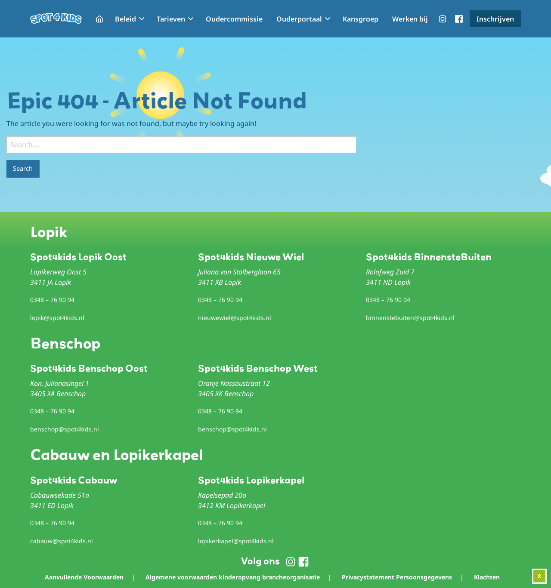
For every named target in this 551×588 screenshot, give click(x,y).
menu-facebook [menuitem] (459, 19)
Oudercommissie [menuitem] (234, 19)
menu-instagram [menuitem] (442, 19)
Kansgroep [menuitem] (360, 19)
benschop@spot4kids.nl (64, 429)
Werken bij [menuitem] (410, 19)
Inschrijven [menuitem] (495, 19)
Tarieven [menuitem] (171, 19)
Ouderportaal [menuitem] (299, 19)
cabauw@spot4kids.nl (61, 541)
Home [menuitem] (99, 19)
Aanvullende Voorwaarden (84, 577)
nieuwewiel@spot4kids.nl (234, 318)
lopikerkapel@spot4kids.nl (236, 541)
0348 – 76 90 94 (52, 300)
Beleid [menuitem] (125, 19)
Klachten (487, 577)
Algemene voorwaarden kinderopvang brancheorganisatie (232, 577)
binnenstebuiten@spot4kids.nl (410, 318)
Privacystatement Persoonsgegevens (397, 577)
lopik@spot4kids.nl (57, 318)
